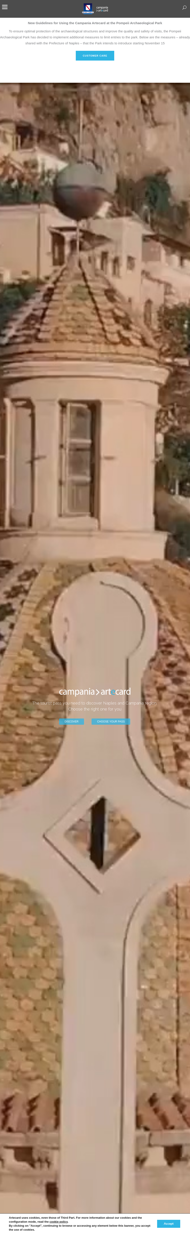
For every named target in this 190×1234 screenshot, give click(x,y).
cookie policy (59, 1221)
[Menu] (5, 6)
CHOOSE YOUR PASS (111, 721)
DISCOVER (72, 721)
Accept (169, 1224)
